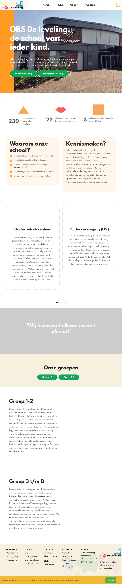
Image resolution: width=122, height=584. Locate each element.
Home (46, 5)
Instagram (67, 563)
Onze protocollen (32, 560)
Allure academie (50, 553)
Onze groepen (31, 553)
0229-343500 (87, 558)
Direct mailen (67, 553)
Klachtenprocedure (70, 556)
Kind (60, 5)
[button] (57, 299)
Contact (65, 549)
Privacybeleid (11, 556)
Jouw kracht (48, 549)
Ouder (73, 5)
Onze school (30, 549)
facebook (67, 560)
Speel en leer (49, 561)
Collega (90, 5)
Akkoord (111, 580)
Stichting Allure (12, 553)
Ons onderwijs (12, 549)
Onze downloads (32, 556)
